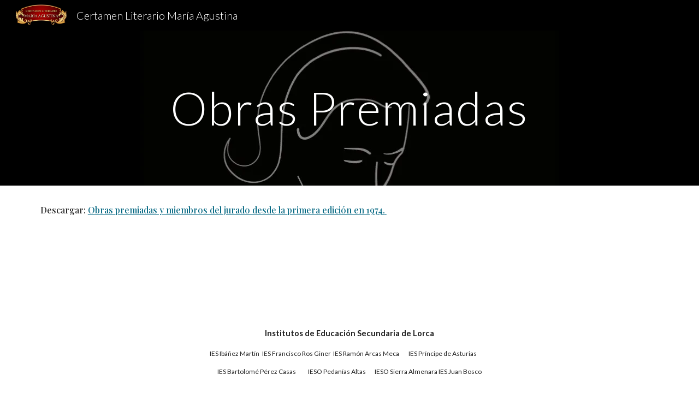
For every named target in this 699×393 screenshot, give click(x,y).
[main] (349, 107)
